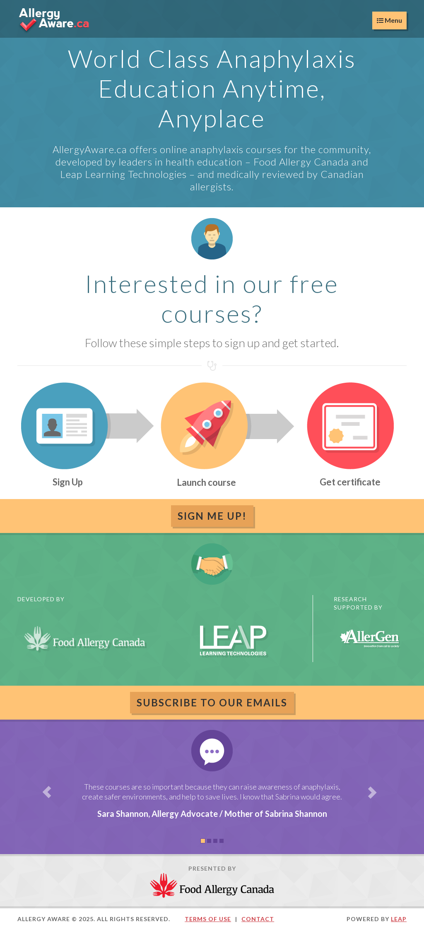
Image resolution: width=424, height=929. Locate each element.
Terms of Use (208, 918)
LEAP (399, 918)
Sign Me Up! (212, 516)
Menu (389, 20)
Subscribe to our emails (212, 702)
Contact (257, 918)
